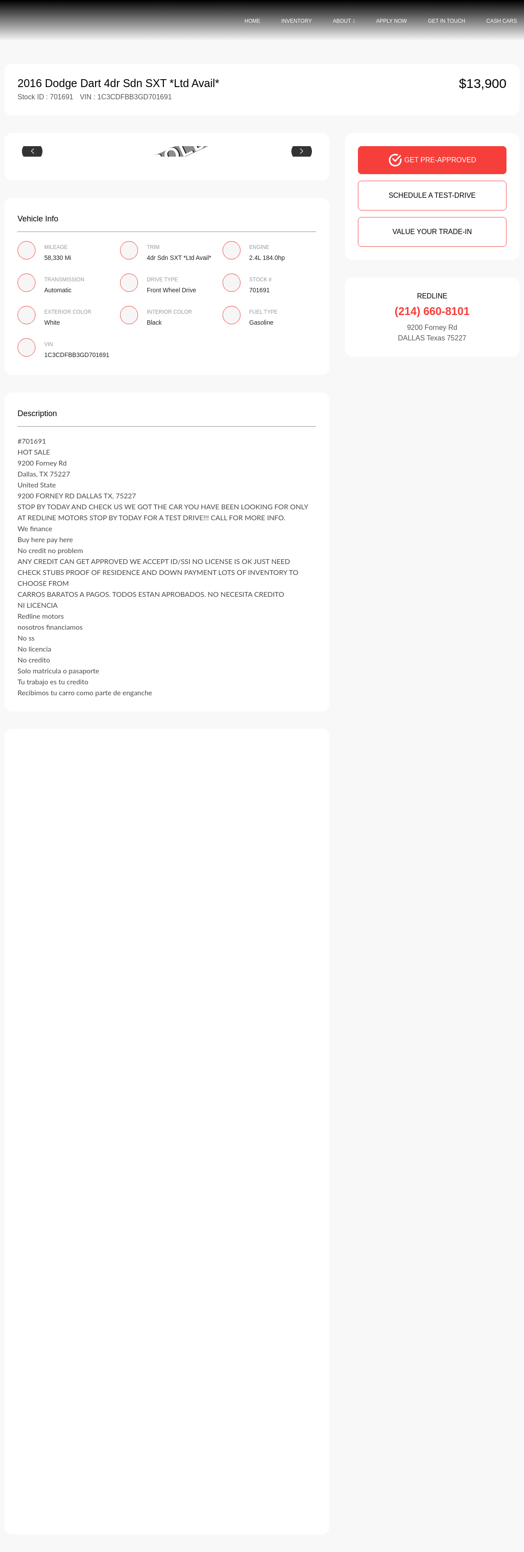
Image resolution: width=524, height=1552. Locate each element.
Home (252, 21)
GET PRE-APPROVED (432, 160)
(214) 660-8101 (432, 311)
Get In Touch (446, 21)
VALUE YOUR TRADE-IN (432, 231)
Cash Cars (501, 21)
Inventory (296, 21)
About (342, 21)
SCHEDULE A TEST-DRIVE (432, 195)
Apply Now (391, 21)
